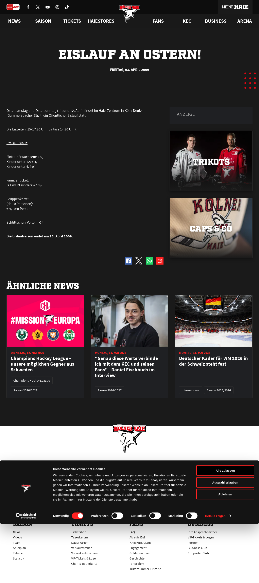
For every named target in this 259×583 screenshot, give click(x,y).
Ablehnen (225, 553)
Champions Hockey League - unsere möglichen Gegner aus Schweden (42, 364)
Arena (244, 21)
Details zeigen (215, 575)
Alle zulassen (225, 529)
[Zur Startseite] (129, 16)
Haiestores (101, 21)
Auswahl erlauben (225, 541)
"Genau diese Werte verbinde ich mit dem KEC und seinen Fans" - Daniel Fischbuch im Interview (126, 367)
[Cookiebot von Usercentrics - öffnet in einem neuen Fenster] (26, 575)
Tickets (72, 21)
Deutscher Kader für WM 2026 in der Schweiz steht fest (213, 361)
